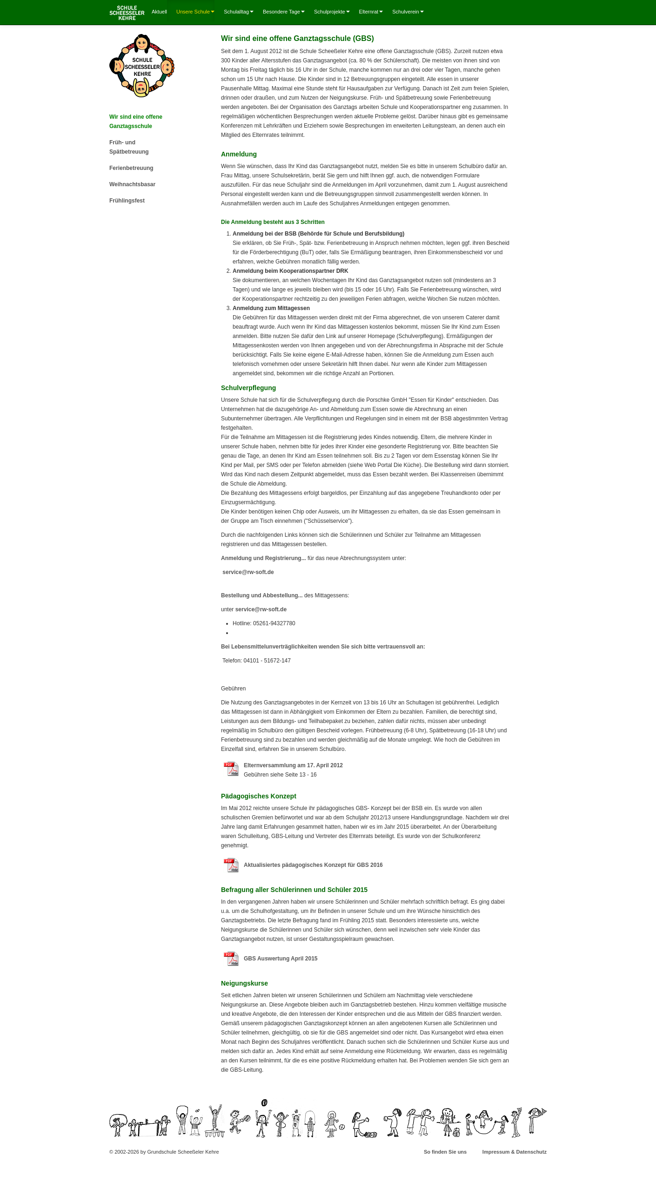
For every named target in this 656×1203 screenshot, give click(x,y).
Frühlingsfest (127, 200)
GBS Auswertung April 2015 (280, 958)
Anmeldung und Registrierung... (263, 558)
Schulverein (407, 11)
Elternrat (371, 11)
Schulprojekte (332, 11)
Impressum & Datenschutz (514, 1152)
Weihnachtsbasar (132, 184)
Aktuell (159, 11)
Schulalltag (239, 11)
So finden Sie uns (445, 1152)
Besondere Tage (284, 11)
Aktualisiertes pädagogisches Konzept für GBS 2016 (313, 865)
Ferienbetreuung (131, 168)
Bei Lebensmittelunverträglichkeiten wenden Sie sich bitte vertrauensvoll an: (323, 646)
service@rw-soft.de (248, 572)
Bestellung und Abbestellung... (262, 595)
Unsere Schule (195, 11)
